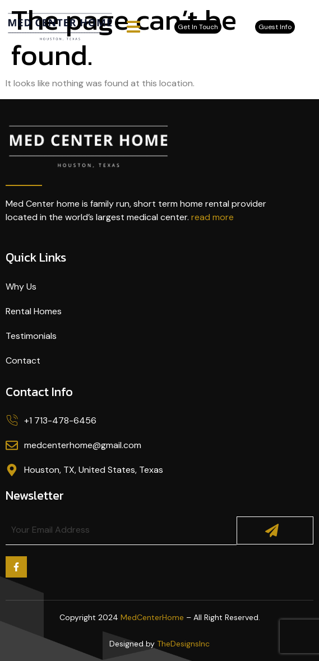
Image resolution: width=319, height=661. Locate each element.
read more (212, 217)
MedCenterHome (152, 617)
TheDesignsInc (183, 644)
